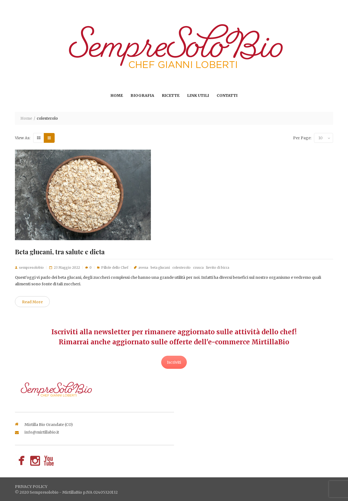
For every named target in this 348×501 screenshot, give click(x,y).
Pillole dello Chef (114, 267)
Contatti (227, 95)
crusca (198, 267)
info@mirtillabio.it (41, 432)
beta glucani (160, 267)
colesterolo (181, 267)
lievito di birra (217, 267)
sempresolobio (31, 267)
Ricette (170, 95)
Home (116, 95)
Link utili (198, 95)
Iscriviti (174, 362)
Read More (32, 301)
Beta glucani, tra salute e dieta (60, 251)
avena (143, 267)
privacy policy (31, 486)
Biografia (142, 95)
